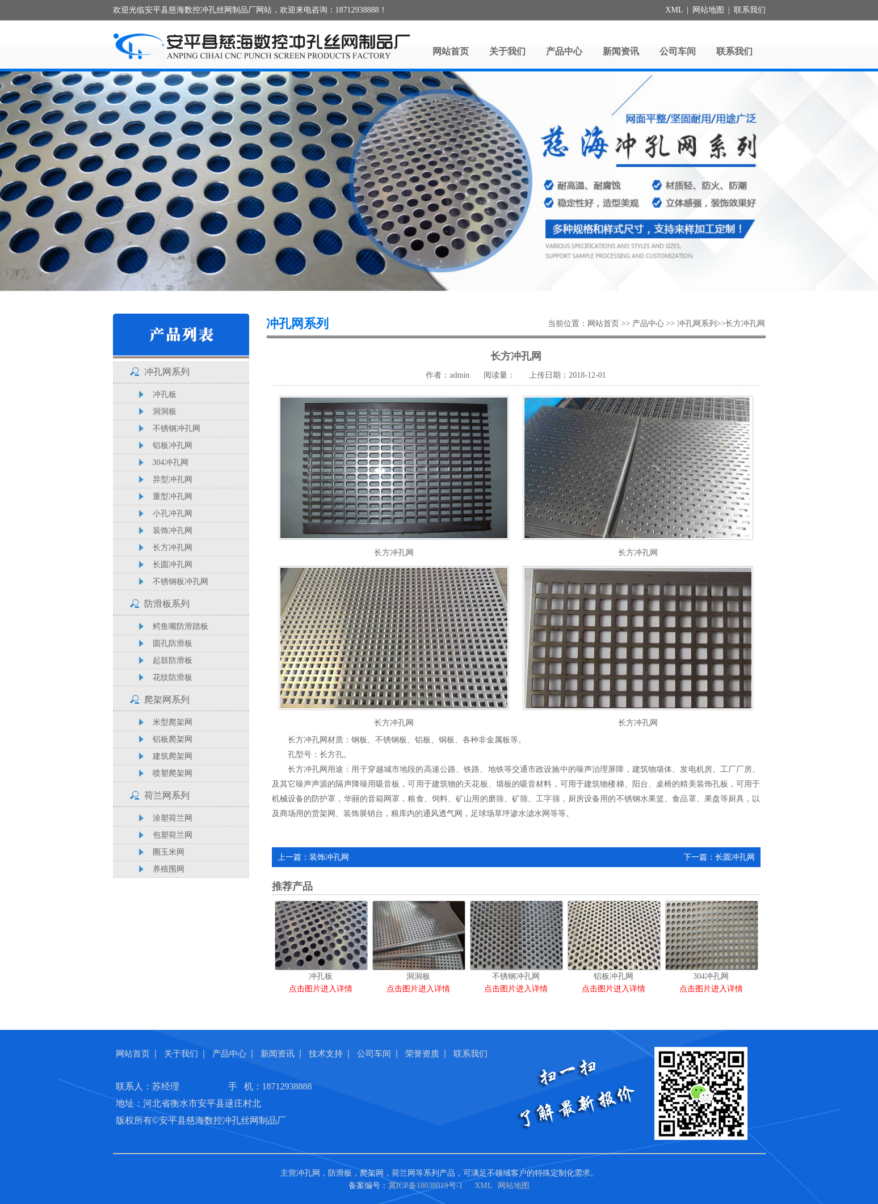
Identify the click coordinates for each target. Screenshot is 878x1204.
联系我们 (750, 10)
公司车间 (677, 51)
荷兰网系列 (167, 795)
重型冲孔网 (172, 496)
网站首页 (450, 51)
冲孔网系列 (167, 372)
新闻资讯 (621, 51)
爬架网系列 (167, 699)
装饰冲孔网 (172, 530)
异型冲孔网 (172, 479)
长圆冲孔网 (172, 564)
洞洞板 (165, 411)
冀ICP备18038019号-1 (425, 1185)
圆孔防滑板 (172, 643)
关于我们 (507, 51)
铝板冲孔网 (172, 445)
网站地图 (708, 10)
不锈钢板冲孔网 (180, 581)
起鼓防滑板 (172, 660)
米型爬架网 (172, 722)
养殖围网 (168, 869)
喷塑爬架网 (172, 773)
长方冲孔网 (172, 547)
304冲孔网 (170, 462)
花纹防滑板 (172, 677)
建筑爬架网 (172, 756)
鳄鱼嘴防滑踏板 (180, 626)
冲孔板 (165, 394)
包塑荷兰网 (172, 835)
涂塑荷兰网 (172, 818)
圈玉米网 (168, 852)
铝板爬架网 (172, 739)
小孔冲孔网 (172, 513)
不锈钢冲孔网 (176, 428)
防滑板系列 (167, 604)
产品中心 (564, 51)
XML (674, 10)
